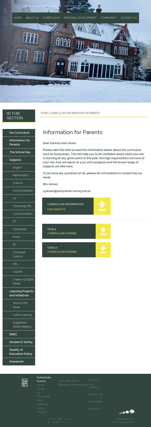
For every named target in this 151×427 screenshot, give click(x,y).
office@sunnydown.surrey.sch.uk (39, 6)
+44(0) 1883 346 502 (74, 6)
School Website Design (123, 422)
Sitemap (52, 419)
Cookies (55, 422)
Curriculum (57, 113)
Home (44, 113)
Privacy (67, 419)
